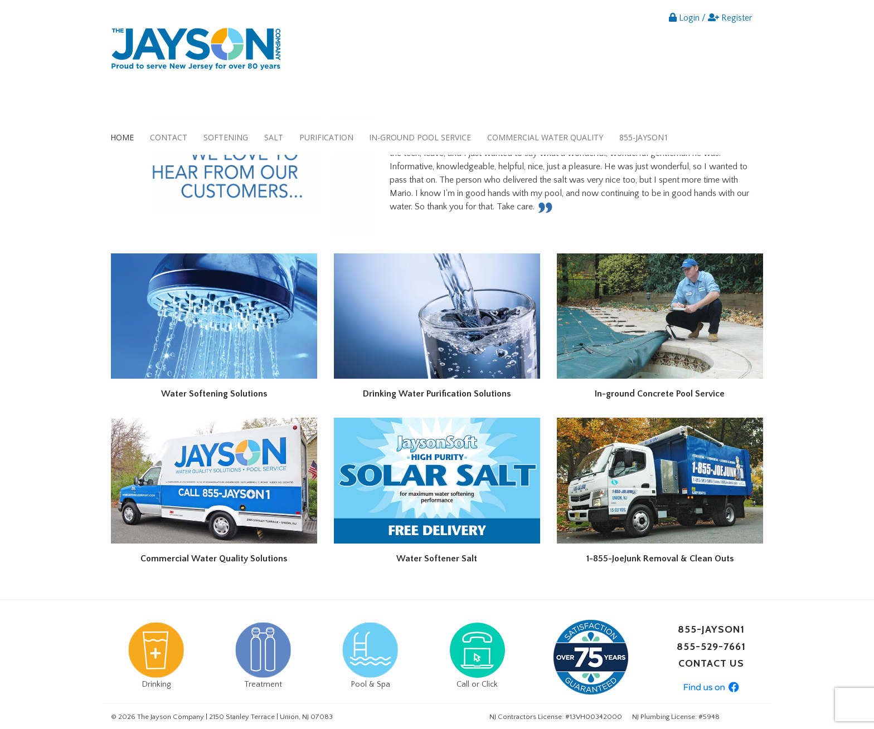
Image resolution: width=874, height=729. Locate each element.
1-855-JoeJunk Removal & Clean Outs (660, 559)
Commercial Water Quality (545, 137)
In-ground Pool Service (420, 137)
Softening (225, 137)
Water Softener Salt (436, 559)
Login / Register (710, 18)
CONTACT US (711, 663)
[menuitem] (122, 137)
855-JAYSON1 (643, 137)
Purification (326, 137)
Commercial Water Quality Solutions (213, 559)
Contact (168, 137)
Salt (273, 137)
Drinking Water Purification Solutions (437, 394)
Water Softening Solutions (214, 394)
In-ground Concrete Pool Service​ (660, 394)
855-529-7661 (711, 646)
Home (122, 137)
